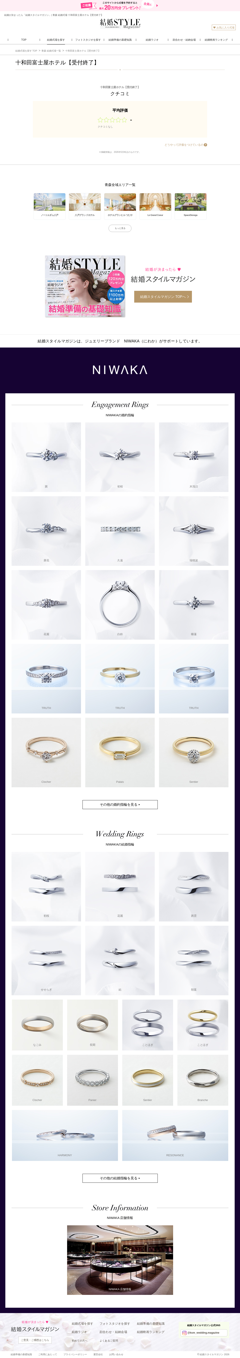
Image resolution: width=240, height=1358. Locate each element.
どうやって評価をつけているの (184, 144)
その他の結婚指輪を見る (118, 1178)
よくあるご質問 (109, 1340)
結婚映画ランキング (151, 1332)
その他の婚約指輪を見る (118, 804)
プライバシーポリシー (75, 1354)
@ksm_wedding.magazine (203, 1332)
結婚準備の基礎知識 (151, 1323)
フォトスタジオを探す (115, 1323)
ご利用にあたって (47, 1354)
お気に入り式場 (223, 27)
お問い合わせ (116, 1354)
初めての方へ (80, 1340)
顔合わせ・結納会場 (113, 1332)
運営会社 (98, 1354)
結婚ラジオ (79, 1332)
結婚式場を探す (82, 1323)
